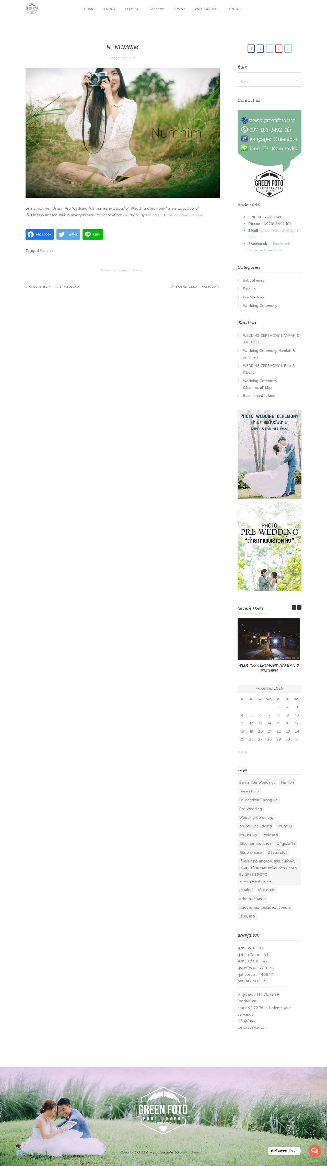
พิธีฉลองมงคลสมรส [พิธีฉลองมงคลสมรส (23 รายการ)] (255, 844)
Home (89, 9)
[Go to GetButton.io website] (315, 1160)
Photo (179, 9)
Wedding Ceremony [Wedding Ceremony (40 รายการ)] (256, 817)
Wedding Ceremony (260, 305)
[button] (299, 607)
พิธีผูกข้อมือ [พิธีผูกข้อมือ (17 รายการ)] (286, 844)
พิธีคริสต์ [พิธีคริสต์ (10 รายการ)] (271, 835)
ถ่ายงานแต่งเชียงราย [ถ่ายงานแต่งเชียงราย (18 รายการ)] (255, 826)
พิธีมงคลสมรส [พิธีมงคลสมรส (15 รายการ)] (250, 852)
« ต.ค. (243, 752)
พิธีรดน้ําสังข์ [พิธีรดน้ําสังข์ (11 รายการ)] (277, 852)
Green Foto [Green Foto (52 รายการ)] (249, 791)
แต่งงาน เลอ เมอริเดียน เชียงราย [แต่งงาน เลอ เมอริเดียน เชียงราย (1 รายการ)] (265, 907)
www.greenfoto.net (187, 215)
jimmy (122, 270)
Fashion (46, 250)
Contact (234, 9)
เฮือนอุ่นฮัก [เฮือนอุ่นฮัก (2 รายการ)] (266, 890)
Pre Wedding (254, 297)
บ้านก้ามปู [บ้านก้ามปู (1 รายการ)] (284, 826)
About (109, 9)
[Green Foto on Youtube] (278, 48)
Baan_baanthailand (259, 395)
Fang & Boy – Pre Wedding (54, 286)
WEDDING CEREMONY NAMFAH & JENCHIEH (269, 668)
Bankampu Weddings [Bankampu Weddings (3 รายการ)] (257, 782)
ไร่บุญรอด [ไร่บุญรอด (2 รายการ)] (247, 916)
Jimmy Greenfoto (193, 1152)
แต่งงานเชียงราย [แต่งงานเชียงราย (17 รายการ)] (252, 899)
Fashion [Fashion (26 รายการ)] (287, 782)
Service (132, 9)
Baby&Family (254, 280)
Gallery (156, 9)
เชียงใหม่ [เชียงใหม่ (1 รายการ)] (246, 890)
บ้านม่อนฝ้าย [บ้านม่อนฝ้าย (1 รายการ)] (249, 835)
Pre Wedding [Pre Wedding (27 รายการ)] (250, 809)
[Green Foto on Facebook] (251, 48)
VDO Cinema (205, 9)
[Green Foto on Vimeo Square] (287, 48)
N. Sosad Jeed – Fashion (194, 286)
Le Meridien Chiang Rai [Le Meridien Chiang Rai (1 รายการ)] (258, 800)
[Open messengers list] (314, 1151)
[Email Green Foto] (269, 48)
